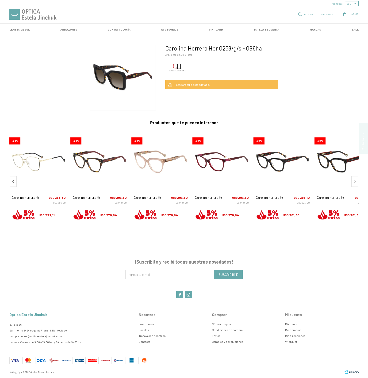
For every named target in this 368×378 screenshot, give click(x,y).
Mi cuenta (291, 324)
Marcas (315, 29)
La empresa (146, 324)
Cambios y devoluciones (227, 341)
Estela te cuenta (266, 29)
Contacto (144, 341)
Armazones (68, 29)
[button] (354, 181)
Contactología (119, 29)
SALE (355, 29)
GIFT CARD (216, 29)
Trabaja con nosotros (152, 335)
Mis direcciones (295, 335)
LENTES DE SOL (19, 29)
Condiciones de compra (227, 329)
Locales (144, 329)
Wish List (291, 341)
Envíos (216, 335)
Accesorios (169, 29)
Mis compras (293, 329)
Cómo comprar (221, 324)
